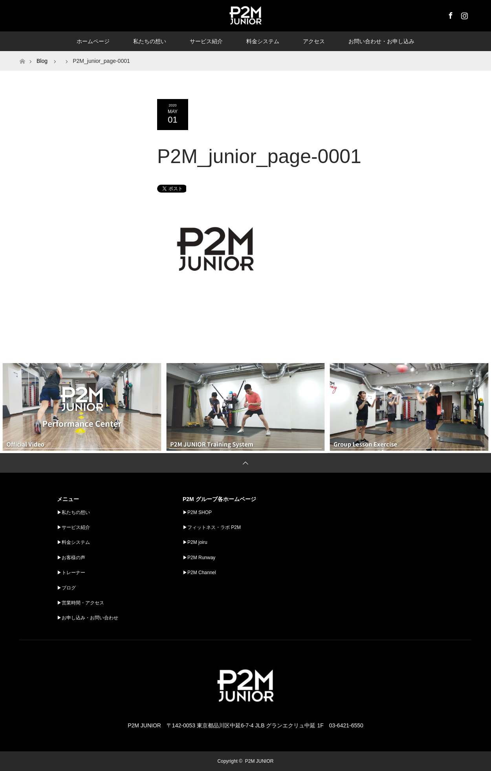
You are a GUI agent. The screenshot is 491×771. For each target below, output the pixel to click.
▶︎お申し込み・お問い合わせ (87, 617)
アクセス (314, 41)
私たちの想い (149, 41)
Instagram (463, 14)
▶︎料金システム (73, 542)
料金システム (262, 41)
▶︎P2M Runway (199, 557)
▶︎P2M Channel (199, 572)
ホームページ (93, 41)
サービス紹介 (206, 41)
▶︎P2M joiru (195, 542)
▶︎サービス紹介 (73, 527)
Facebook (450, 14)
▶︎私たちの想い (73, 512)
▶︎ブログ (66, 588)
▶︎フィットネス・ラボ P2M (212, 527)
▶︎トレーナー (71, 572)
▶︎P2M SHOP (197, 512)
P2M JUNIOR (259, 761)
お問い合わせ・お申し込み (381, 41)
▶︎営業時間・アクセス (80, 603)
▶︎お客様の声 (71, 557)
